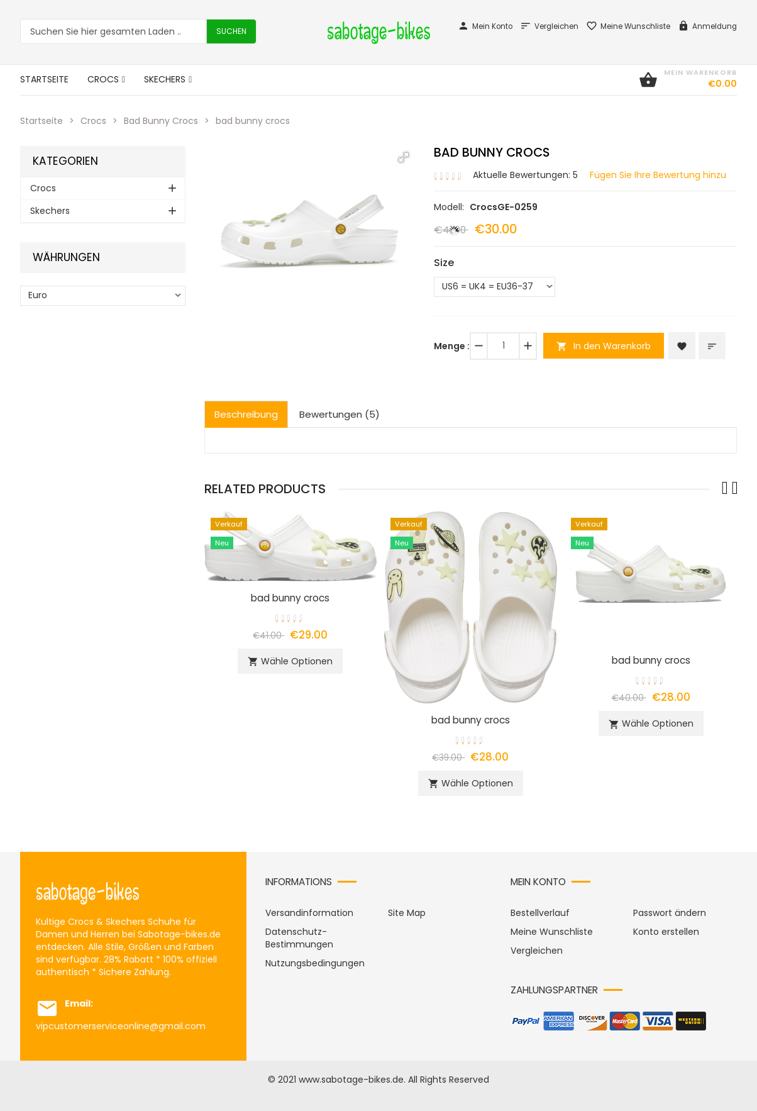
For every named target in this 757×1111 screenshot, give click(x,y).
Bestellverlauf (540, 913)
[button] (404, 157)
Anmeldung (707, 26)
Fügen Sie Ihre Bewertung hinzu (658, 175)
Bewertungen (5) (339, 414)
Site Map (407, 913)
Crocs (93, 120)
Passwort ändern (669, 913)
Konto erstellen (666, 931)
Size (444, 263)
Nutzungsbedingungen (315, 963)
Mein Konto (485, 26)
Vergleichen (549, 26)
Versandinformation (309, 913)
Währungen (66, 258)
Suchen (231, 31)
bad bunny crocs (290, 598)
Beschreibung (246, 414)
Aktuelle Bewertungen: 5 (525, 175)
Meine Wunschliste (628, 26)
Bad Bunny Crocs (161, 120)
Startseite (41, 120)
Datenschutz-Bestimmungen (299, 938)
